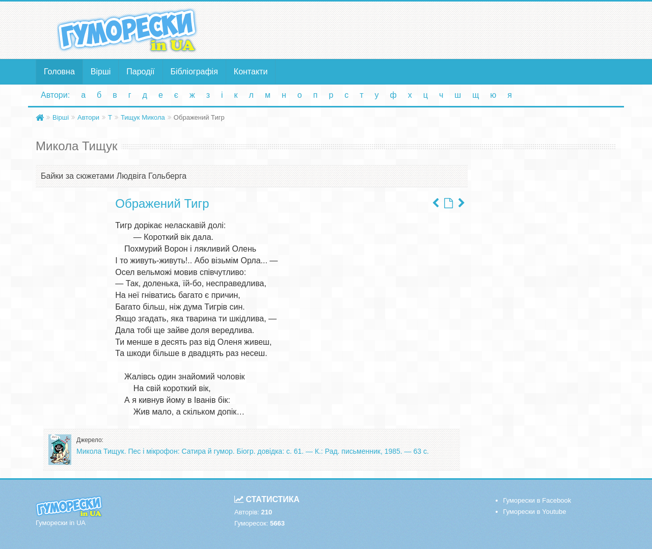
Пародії (140, 71)
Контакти (251, 71)
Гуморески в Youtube (534, 511)
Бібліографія (194, 71)
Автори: (55, 95)
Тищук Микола (143, 117)
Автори (88, 117)
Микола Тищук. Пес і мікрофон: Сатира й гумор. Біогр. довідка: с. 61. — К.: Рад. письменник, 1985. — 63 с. (252, 451)
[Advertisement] (425, 29)
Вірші (101, 71)
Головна (59, 71)
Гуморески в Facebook (537, 500)
